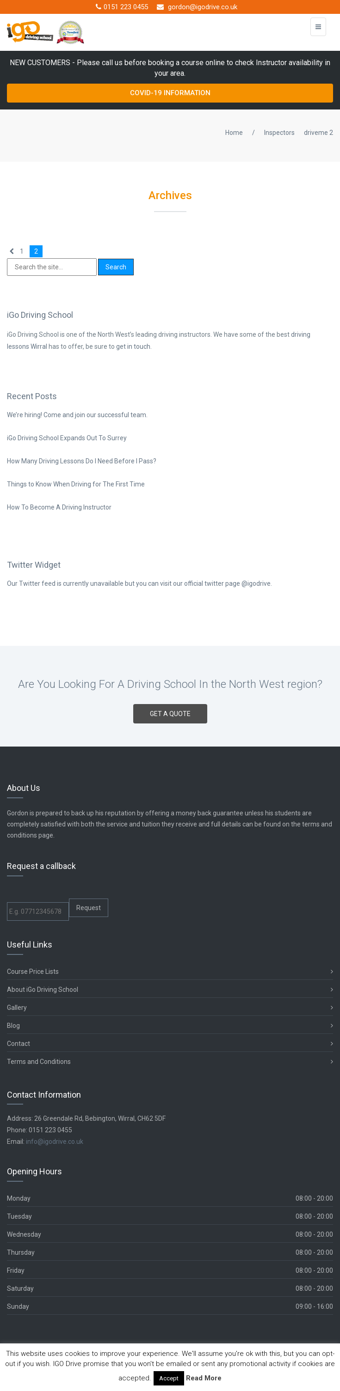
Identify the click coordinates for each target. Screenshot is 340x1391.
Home (234, 132)
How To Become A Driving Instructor (59, 507)
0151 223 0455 (122, 7)
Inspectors (279, 132)
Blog (170, 1025)
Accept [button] (169, 1378)
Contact (170, 1043)
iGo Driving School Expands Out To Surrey (67, 438)
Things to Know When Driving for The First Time (76, 484)
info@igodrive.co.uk (54, 1141)
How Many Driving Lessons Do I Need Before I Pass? (81, 461)
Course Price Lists (170, 971)
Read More (204, 1378)
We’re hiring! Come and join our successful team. (77, 415)
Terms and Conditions (170, 1061)
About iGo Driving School (170, 989)
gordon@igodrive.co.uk (197, 7)
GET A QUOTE (170, 713)
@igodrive (256, 583)
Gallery (170, 1007)
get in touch (133, 346)
